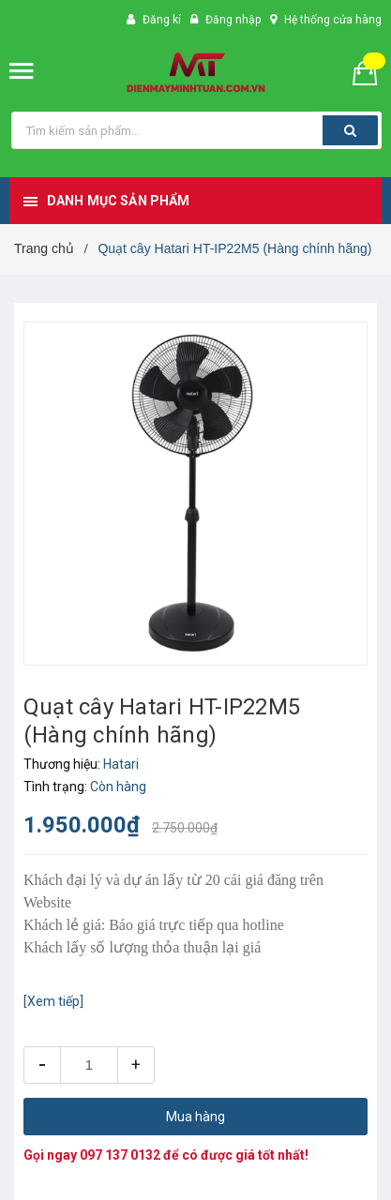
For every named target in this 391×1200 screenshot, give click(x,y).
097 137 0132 (120, 1155)
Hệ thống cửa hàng (333, 19)
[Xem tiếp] (53, 1001)
